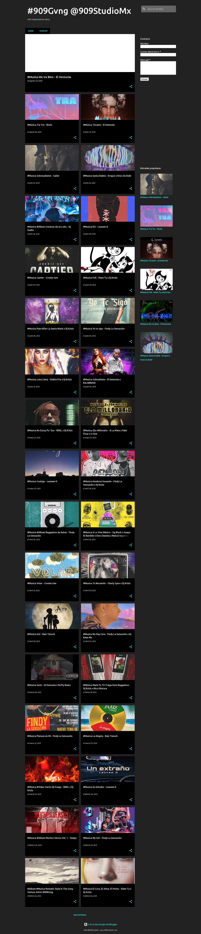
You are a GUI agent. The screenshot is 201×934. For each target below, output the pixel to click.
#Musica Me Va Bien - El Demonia (155, 324)
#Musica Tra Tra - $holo (151, 229)
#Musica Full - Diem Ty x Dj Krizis (155, 292)
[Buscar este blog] (161, 9)
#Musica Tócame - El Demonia (154, 261)
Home (30, 31)
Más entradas (80, 915)
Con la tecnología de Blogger (100, 924)
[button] (131, 87)
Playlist (43, 31)
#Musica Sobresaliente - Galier (154, 197)
